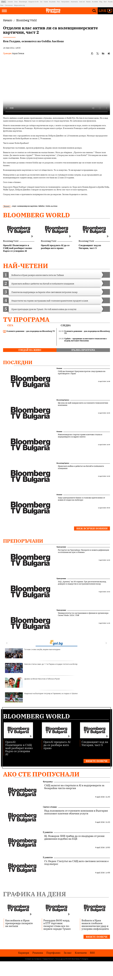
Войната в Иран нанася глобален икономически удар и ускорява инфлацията (95, 924)
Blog (100, 2)
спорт (14, 206)
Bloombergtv (23, 2)
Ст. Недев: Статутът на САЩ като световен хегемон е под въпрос (76, 862)
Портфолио (53, 953)
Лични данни (60, 959)
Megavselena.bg (19, 5)
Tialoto (46, 2)
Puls (58, 2)
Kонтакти (81, 953)
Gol (41, 2)
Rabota (88, 2)
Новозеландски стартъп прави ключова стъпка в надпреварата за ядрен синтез (80, 435)
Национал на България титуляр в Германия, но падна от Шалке (41, 697)
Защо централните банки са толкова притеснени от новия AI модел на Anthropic (81, 499)
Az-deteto (95, 2)
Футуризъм (48, 781)
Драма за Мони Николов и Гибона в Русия (32, 683)
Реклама (37, 953)
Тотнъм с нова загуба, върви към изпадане (32, 653)
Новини (59, 368)
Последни (17, 362)
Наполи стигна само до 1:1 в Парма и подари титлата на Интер (41, 668)
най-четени (25, 265)
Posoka (110, 2)
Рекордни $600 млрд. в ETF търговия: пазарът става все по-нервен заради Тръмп (57, 924)
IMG (4, 2)
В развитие (48, 832)
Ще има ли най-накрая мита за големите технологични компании (83, 404)
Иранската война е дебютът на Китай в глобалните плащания (81, 467)
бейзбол (41, 206)
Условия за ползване (33, 959)
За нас (68, 953)
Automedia (74, 2)
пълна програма (83, 350)
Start (105, 2)
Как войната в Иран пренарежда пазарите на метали (19, 923)
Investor (10, 2)
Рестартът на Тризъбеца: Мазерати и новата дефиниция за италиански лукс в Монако (83, 551)
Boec (1, 5)
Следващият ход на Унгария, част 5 (95, 743)
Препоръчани (23, 541)
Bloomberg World (36, 215)
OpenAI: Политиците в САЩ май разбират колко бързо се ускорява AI (19, 748)
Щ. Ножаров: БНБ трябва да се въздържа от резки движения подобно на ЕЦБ (74, 837)
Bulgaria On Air (34, 2)
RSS (92, 953)
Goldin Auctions (51, 206)
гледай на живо (30, 350)
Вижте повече (97, 761)
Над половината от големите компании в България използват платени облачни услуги (76, 812)
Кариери (23, 953)
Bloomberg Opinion (62, 400)
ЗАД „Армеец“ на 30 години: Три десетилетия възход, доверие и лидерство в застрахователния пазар (82, 583)
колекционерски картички (27, 206)
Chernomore (9, 5)
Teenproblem (65, 2)
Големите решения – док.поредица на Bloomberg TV (29, 331)
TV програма (26, 319)
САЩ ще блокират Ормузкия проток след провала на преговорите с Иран (81, 372)
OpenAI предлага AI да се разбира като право (56, 745)
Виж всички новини (92, 528)
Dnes (16, 2)
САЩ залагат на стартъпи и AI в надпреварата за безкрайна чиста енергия (74, 787)
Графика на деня (34, 894)
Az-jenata (52, 2)
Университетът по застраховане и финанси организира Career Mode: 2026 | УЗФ (83, 614)
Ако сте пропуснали (41, 774)
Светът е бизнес (50, 807)
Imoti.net (82, 2)
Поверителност (48, 959)
